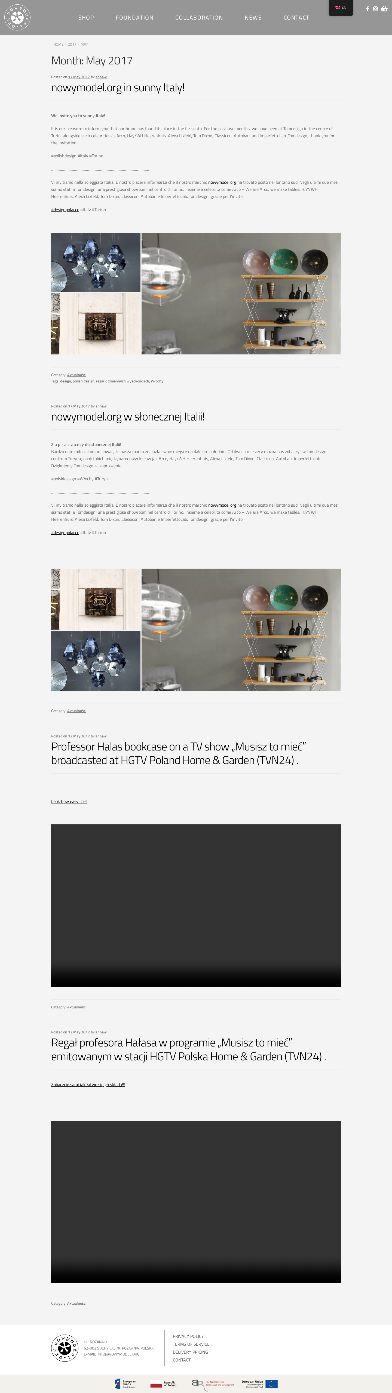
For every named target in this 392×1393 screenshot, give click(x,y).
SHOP (86, 17)
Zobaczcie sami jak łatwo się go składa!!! (88, 1084)
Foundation (135, 17)
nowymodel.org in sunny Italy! (118, 87)
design (65, 381)
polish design (83, 381)
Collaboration (199, 17)
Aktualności (76, 375)
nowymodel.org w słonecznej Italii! (128, 416)
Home (58, 44)
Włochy (157, 381)
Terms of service (191, 1344)
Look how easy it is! (69, 801)
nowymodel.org (222, 182)
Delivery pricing (190, 1352)
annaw (101, 77)
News (253, 17)
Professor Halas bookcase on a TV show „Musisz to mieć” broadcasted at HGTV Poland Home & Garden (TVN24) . (178, 753)
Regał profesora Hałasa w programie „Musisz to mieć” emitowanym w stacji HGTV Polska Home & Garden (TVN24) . (188, 1049)
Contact (297, 17)
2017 (72, 44)
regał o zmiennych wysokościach (122, 381)
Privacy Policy (188, 1336)
